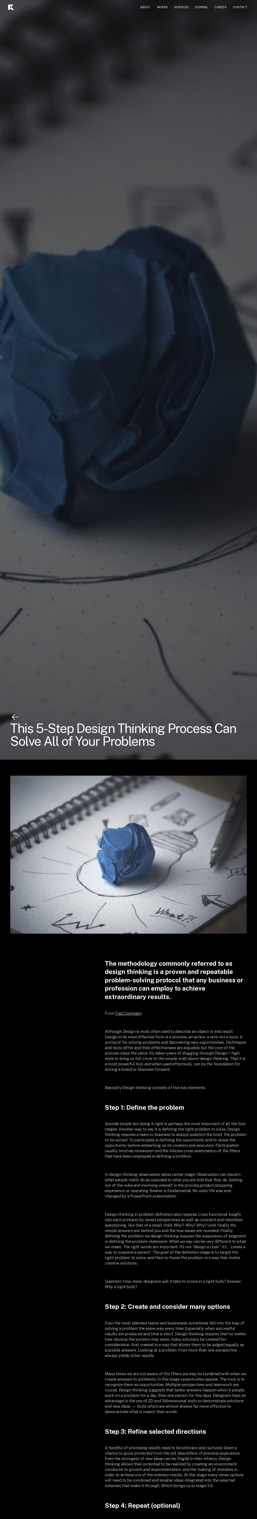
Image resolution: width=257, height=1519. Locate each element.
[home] (21, 7)
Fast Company (128, 1013)
